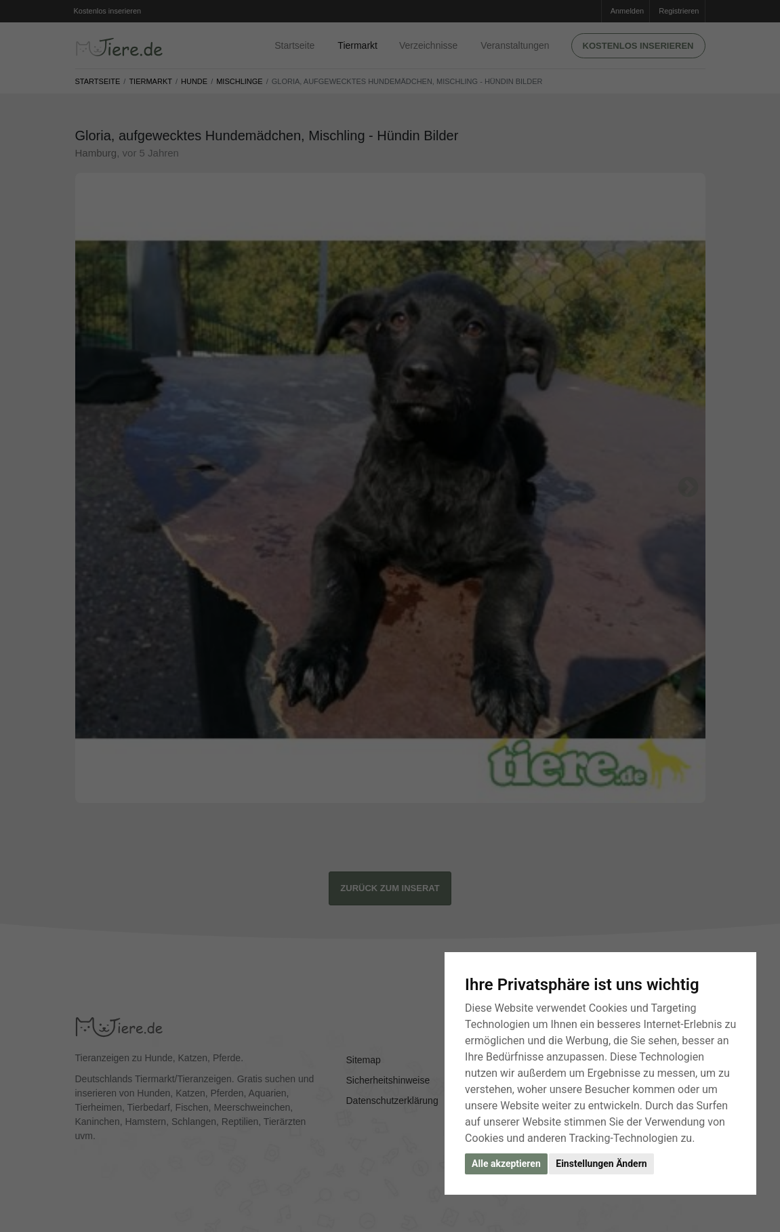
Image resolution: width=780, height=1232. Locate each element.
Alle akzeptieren (506, 1163)
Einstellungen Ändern (601, 1163)
